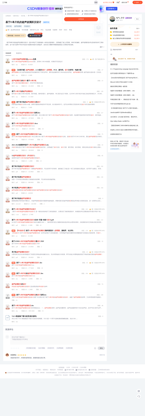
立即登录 (81, 19)
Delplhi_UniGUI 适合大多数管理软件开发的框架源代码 (124, 130)
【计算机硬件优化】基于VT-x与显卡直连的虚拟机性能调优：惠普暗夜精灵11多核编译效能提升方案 (124, 108)
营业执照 (65, 375)
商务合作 (53, 370)
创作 (137, 2)
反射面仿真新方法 (116, 134)
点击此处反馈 (115, 149)
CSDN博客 (83, 367)
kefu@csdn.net (82, 370)
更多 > (138, 28)
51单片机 (9, 26)
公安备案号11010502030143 (13, 372)
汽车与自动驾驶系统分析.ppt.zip (120, 104)
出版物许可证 (58, 375)
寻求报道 (60, 370)
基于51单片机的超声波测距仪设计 (24, 22)
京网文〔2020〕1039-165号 (38, 372)
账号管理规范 (120, 372)
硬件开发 (16, 16)
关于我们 (38, 370)
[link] (8, 16)
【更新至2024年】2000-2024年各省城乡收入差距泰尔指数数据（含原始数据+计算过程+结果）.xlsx (124, 125)
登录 (96, 2)
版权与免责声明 (129, 372)
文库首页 (8, 16)
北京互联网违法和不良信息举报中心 (67, 372)
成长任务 (125, 2)
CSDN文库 (75, 367)
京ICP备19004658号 (26, 372)
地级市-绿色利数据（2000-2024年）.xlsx (122, 91)
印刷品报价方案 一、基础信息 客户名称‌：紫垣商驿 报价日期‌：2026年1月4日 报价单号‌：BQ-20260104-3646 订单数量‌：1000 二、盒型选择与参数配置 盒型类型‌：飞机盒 (124, 99)
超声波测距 (17, 26)
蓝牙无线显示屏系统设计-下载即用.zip (122, 73)
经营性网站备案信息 (51, 372)
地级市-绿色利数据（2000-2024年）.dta (122, 95)
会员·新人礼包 (108, 2)
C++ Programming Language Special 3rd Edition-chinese (124, 69)
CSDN (68, 367)
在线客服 (93, 370)
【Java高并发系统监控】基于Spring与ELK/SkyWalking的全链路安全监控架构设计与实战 (124, 78)
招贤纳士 (45, 370)
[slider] (15, 348)
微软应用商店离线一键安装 (118, 86)
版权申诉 (46, 22)
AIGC (65, 30)
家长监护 (81, 372)
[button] (102, 47)
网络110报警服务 (89, 372)
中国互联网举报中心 (99, 372)
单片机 (23, 16)
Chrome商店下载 (111, 372)
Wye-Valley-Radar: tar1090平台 (119, 121)
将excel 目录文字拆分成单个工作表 (121, 82)
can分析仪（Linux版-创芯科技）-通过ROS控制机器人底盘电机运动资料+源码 (124, 117)
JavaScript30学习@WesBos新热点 (121, 112)
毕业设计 (27, 26)
